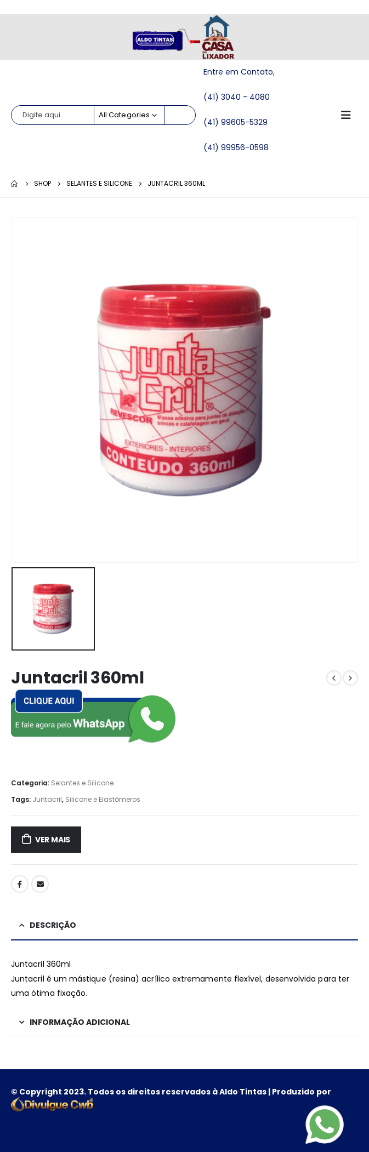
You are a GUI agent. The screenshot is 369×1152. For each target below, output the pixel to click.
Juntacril (47, 799)
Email (40, 884)
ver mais (52, 839)
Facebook (20, 884)
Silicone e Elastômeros (102, 799)
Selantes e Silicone (82, 783)
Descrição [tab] (53, 925)
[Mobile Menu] (349, 115)
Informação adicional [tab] (80, 1022)
